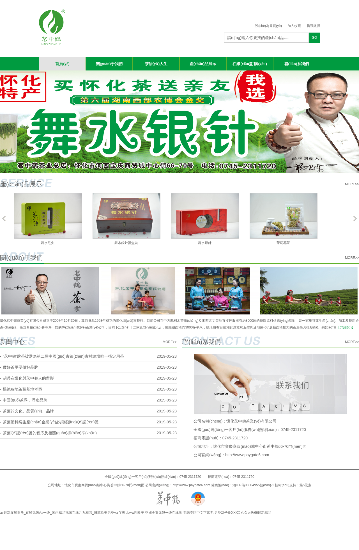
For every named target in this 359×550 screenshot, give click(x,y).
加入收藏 (294, 26)
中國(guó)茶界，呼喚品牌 (25, 400)
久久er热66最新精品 (256, 513)
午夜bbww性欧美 (131, 513)
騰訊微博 (313, 26)
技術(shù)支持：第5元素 (293, 485)
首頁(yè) (62, 64)
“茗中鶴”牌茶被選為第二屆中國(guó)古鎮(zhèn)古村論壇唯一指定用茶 (63, 356)
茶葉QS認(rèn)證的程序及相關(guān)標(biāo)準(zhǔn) (50, 433)
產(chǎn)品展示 (203, 64)
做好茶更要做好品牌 (20, 367)
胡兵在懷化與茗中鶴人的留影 (28, 378)
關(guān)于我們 (109, 64)
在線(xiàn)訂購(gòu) (250, 64)
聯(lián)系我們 (296, 64)
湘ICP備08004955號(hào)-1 (253, 485)
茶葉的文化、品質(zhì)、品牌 (28, 411)
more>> (352, 184)
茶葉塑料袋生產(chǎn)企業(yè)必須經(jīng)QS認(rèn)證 (51, 422)
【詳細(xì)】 (346, 327)
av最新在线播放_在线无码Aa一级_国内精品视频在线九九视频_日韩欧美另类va (59, 513)
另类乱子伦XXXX (227, 513)
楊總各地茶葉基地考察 (22, 389)
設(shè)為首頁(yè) (268, 26)
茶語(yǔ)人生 (156, 64)
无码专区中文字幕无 (198, 513)
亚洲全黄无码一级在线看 (163, 513)
